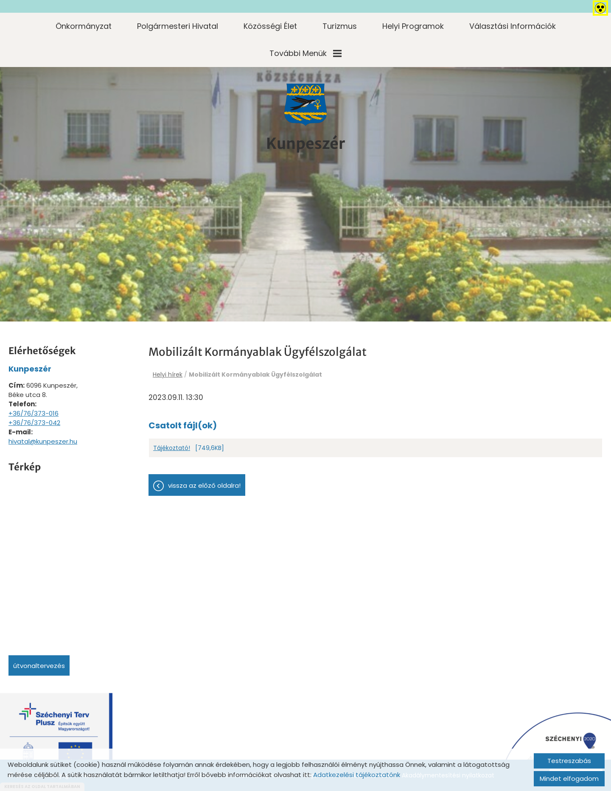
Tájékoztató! (171, 448)
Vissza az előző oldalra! (204, 485)
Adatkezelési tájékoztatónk (356, 774)
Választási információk (512, 26)
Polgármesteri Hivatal (177, 26)
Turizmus (339, 26)
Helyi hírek (167, 374)
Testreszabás (569, 760)
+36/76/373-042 (34, 422)
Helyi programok (413, 26)
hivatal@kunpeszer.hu (42, 441)
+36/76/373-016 (33, 413)
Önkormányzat (84, 26)
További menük (305, 53)
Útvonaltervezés (39, 665)
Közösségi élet (270, 26)
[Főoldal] (305, 105)
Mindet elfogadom (569, 778)
